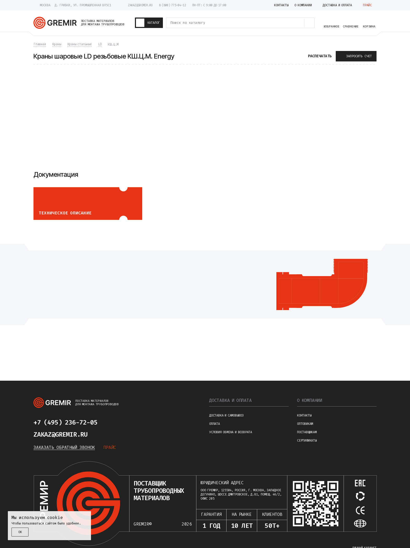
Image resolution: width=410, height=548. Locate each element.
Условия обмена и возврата (230, 432)
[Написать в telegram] (113, 422)
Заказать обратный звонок (64, 447)
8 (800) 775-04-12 (172, 5)
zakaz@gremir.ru (140, 5)
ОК (20, 532)
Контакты (304, 415)
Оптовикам (305, 424)
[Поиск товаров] (309, 23)
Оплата (214, 424)
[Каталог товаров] (149, 23)
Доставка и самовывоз (226, 415)
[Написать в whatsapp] (125, 422)
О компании (309, 400)
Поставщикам (307, 432)
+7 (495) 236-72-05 (65, 422)
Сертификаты (307, 440)
